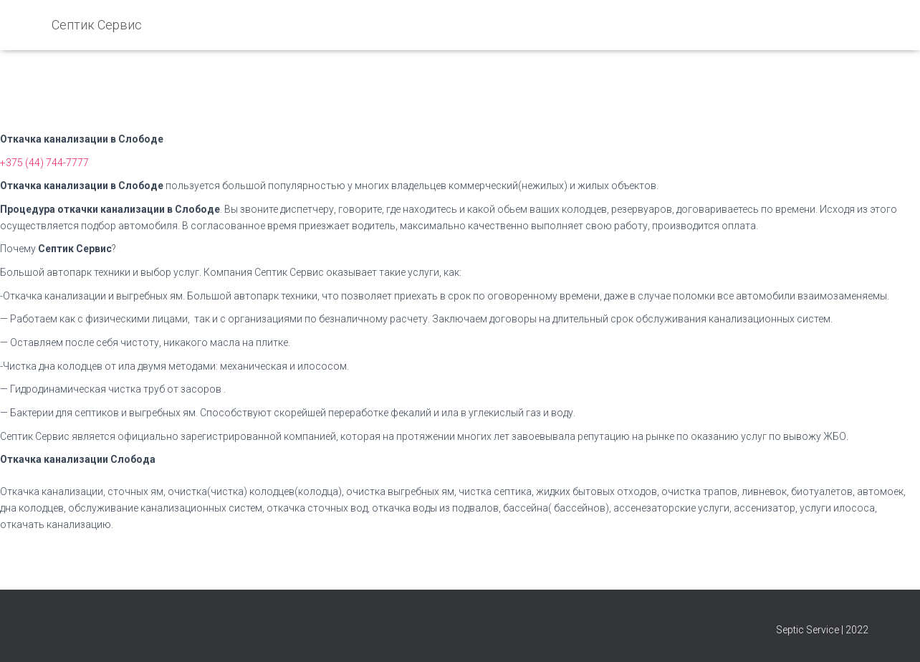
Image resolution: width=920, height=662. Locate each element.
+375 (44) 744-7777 (44, 162)
